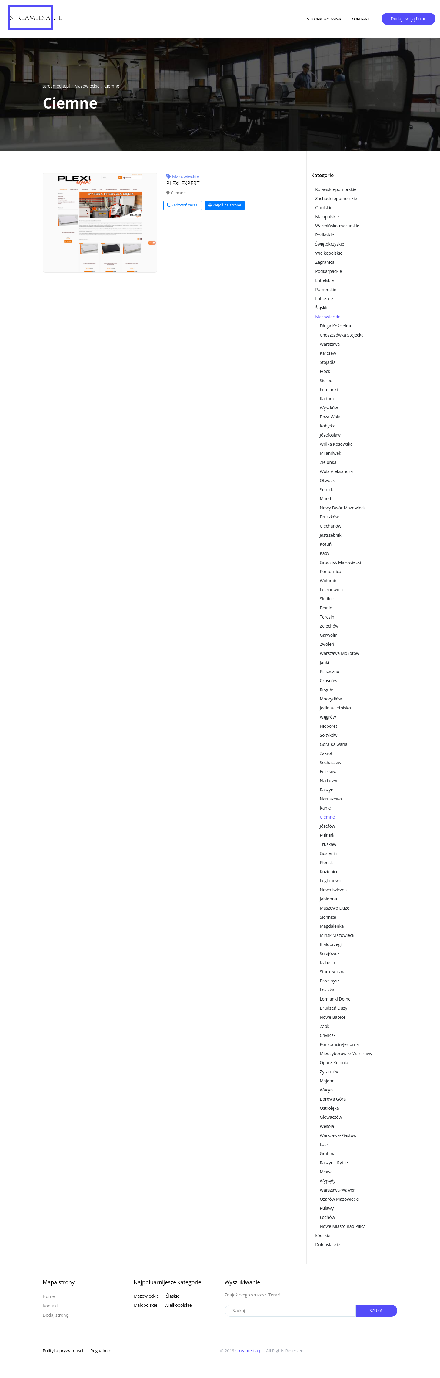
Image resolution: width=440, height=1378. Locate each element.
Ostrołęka (329, 1108)
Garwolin (329, 635)
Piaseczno (329, 671)
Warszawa (330, 344)
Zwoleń (327, 644)
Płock (325, 371)
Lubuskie (324, 298)
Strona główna (324, 19)
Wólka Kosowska (336, 444)
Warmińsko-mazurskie (337, 226)
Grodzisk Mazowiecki (340, 562)
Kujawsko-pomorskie (335, 189)
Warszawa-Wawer (337, 1190)
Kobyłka (327, 426)
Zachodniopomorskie (336, 198)
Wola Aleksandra (336, 471)
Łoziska (327, 990)
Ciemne (111, 86)
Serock (326, 489)
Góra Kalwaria (333, 744)
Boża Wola (330, 417)
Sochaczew (330, 762)
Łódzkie (322, 1235)
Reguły (326, 689)
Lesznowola (331, 589)
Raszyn (326, 790)
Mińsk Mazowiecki (337, 935)
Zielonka (328, 462)
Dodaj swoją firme (408, 19)
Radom (327, 398)
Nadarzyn (329, 780)
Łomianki (329, 389)
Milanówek (330, 453)
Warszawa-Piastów (338, 1135)
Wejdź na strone (224, 205)
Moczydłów (331, 699)
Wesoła (327, 1126)
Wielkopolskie (328, 253)
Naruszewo (331, 799)
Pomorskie (325, 289)
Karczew (328, 353)
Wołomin (328, 580)
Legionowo (330, 880)
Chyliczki (328, 1035)
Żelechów (329, 626)
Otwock (327, 480)
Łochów (327, 1217)
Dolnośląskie (327, 1244)
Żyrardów (329, 1072)
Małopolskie (327, 217)
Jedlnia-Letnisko (335, 708)
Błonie (326, 608)
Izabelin (327, 962)
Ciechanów (330, 526)
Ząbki (325, 1026)
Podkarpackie (328, 271)
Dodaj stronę (55, 1315)
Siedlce (327, 599)
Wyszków (329, 408)
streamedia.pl (56, 86)
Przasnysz (329, 981)
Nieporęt (328, 726)
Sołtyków (328, 735)
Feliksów (328, 771)
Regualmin (100, 1350)
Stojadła (327, 362)
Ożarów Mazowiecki (339, 1199)
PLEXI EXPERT (182, 183)
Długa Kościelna (335, 326)
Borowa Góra (333, 1099)
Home (49, 1296)
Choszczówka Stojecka (342, 335)
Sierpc (326, 380)
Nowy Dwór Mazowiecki (343, 508)
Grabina (327, 1153)
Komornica (330, 571)
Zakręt (326, 753)
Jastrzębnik (330, 535)
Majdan (327, 1081)
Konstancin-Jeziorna (339, 1044)
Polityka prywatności (63, 1350)
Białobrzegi (331, 944)
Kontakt (360, 19)
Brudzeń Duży (333, 1008)
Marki (325, 498)
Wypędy (327, 1181)
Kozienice (329, 871)
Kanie (325, 808)
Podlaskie (324, 235)
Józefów (327, 826)
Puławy (327, 1208)
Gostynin (328, 853)
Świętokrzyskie (329, 244)
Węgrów (328, 717)
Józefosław (330, 435)
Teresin (327, 617)
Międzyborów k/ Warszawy (346, 1053)
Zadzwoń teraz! (182, 205)
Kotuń (326, 544)
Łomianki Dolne (335, 999)
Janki (324, 662)
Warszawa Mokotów (339, 653)
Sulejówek (330, 953)
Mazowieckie (87, 86)
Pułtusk (327, 835)
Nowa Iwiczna (333, 890)
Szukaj (376, 1310)
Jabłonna (328, 899)
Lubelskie (324, 280)
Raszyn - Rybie (334, 1162)
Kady (324, 553)
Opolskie (323, 207)
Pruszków (329, 517)
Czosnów (328, 680)
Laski (325, 1144)
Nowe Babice (332, 1017)
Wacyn (326, 1090)
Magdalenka (332, 926)
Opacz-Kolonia (334, 1062)
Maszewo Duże (334, 908)
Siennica (328, 917)
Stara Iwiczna (333, 971)
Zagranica (325, 262)
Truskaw (328, 844)
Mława (326, 1172)
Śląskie (321, 307)
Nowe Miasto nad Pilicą (342, 1226)
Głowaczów (331, 1117)
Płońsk (326, 862)
